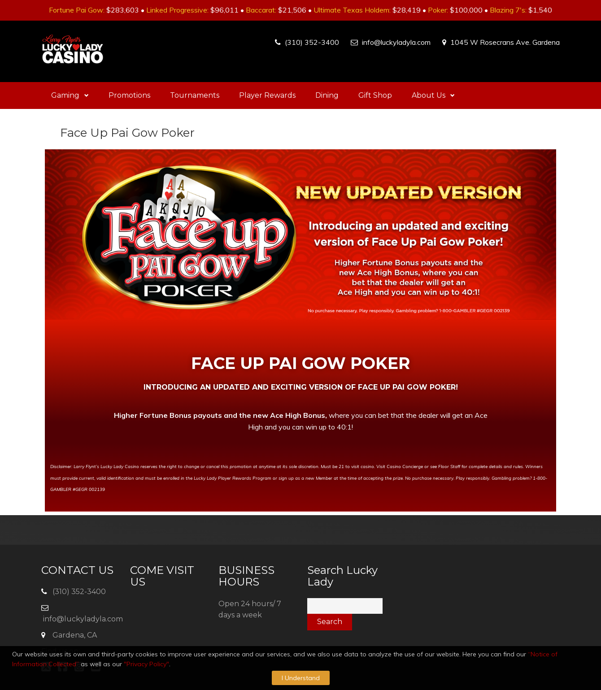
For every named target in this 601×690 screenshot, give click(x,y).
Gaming (70, 95)
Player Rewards (267, 95)
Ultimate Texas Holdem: (352, 9)
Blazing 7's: (508, 9)
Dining (327, 95)
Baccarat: (261, 9)
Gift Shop (375, 95)
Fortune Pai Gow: (77, 9)
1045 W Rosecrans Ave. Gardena (505, 42)
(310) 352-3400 (312, 42)
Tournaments (194, 95)
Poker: (438, 9)
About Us (433, 95)
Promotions (129, 95)
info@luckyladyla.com (396, 42)
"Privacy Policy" (146, 664)
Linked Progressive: (177, 9)
